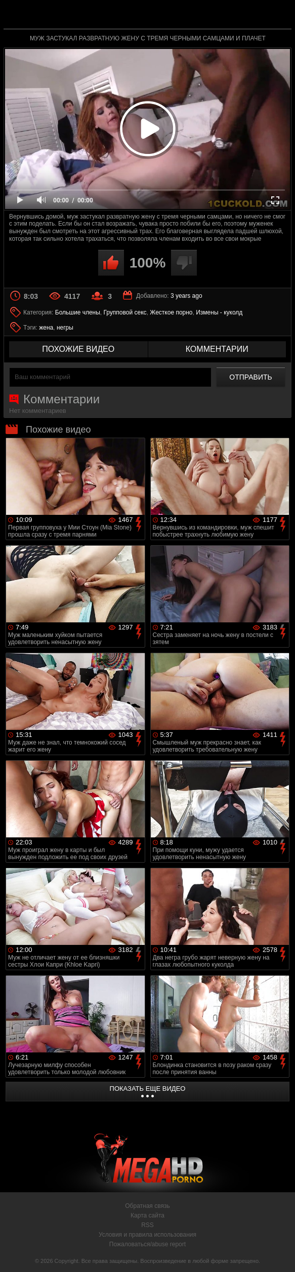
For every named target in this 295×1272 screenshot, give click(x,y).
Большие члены (77, 312)
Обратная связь (147, 1205)
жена (46, 327)
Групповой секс (125, 312)
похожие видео (78, 349)
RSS (147, 1225)
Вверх (279, 1253)
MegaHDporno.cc (171, 17)
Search (277, 15)
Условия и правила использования (147, 1234)
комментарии (217, 349)
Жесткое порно (171, 312)
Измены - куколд (219, 312)
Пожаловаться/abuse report (147, 1244)
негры (65, 327)
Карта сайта (147, 1215)
